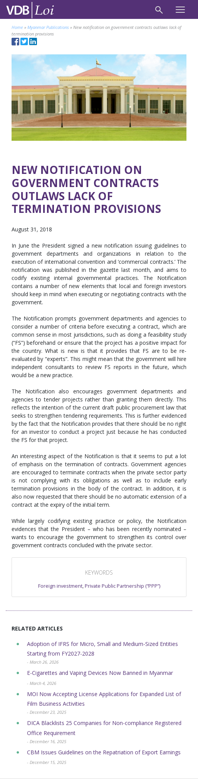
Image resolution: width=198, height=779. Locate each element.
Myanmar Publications (48, 27)
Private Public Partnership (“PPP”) (122, 586)
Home (17, 27)
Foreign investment (60, 586)
